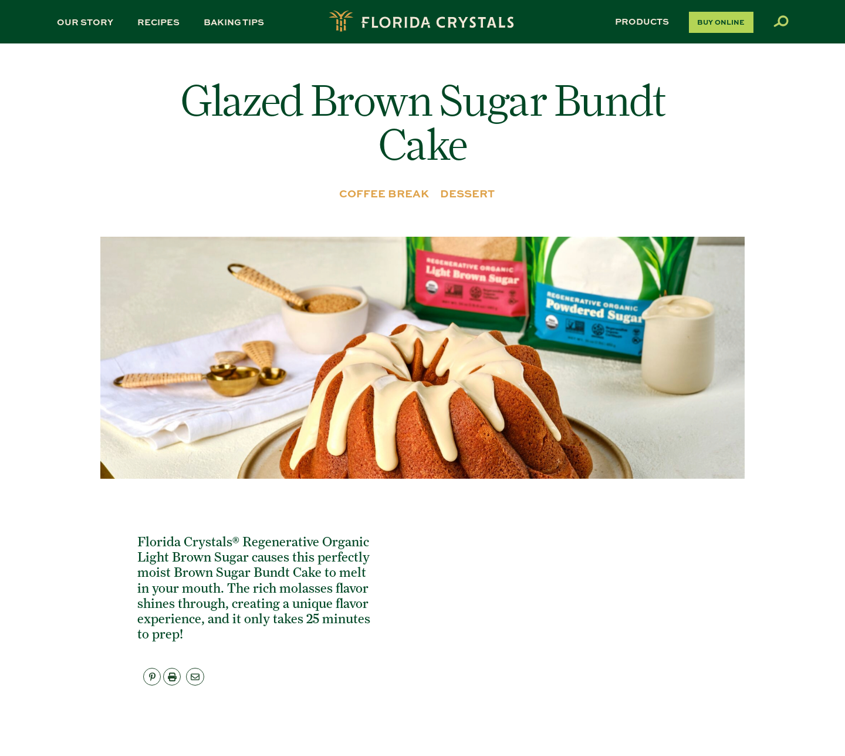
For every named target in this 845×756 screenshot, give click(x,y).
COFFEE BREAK (384, 193)
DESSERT (467, 193)
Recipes (158, 21)
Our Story (85, 21)
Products (642, 21)
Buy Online (721, 21)
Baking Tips (234, 21)
